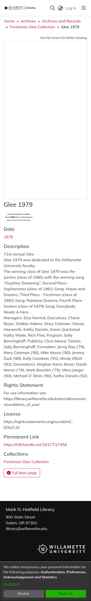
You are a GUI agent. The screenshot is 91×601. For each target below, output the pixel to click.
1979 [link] (8, 236)
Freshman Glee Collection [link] (32, 26)
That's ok (65, 593)
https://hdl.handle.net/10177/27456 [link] (35, 444)
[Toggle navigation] (83, 8)
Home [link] (9, 21)
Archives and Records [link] (61, 21)
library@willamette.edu (26, 528)
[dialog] (45, 581)
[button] (53, 8)
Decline (24, 593)
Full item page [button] (22, 472)
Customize (11, 584)
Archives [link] (28, 21)
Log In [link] (71, 8)
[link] (26, 461)
